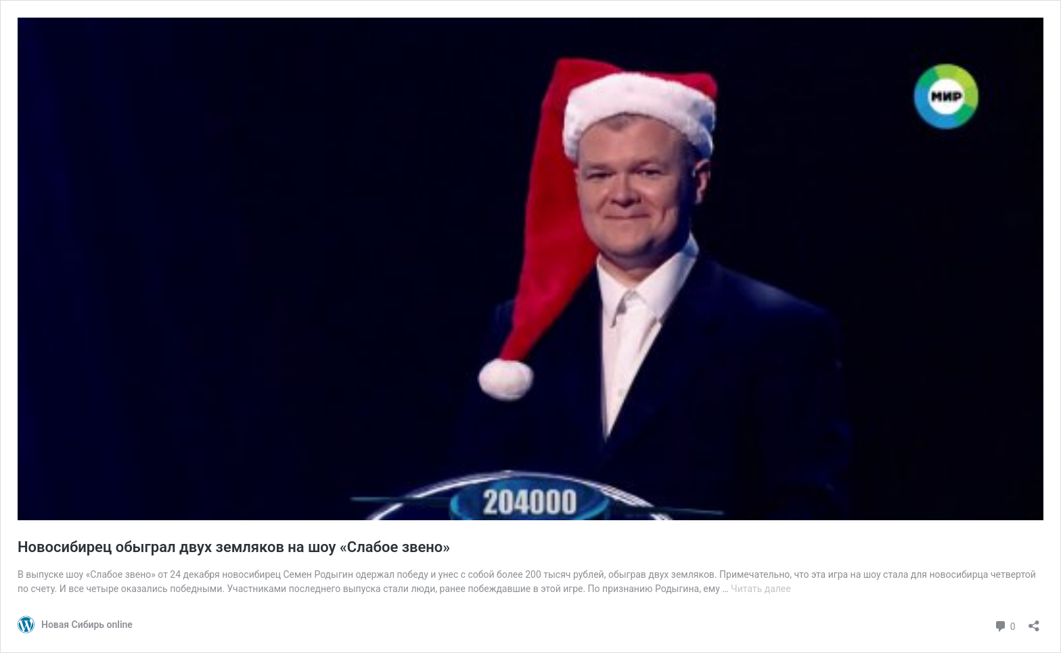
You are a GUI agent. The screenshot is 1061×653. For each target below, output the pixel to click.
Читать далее (761, 588)
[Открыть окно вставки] (1033, 621)
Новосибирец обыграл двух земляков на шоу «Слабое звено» (234, 547)
